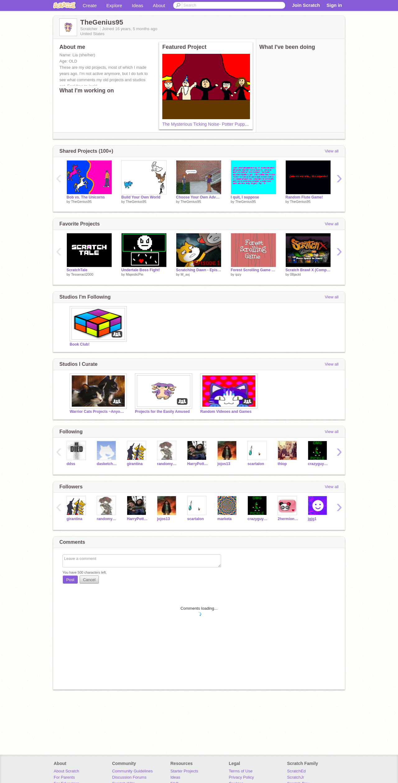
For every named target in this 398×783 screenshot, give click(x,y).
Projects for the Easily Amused (162, 411)
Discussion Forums (129, 777)
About (159, 5)
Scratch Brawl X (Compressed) (308, 270)
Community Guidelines (132, 771)
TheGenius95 (81, 201)
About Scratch (66, 771)
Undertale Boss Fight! (140, 270)
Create (90, 5)
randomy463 (167, 464)
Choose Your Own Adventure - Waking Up (198, 197)
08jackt (295, 274)
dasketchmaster (107, 464)
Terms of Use (241, 771)
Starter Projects (184, 771)
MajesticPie (134, 274)
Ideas (137, 5)
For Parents (64, 777)
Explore (114, 5)
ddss (71, 464)
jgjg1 (312, 519)
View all (332, 151)
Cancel (89, 579)
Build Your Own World (140, 197)
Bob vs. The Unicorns (86, 197)
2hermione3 (288, 519)
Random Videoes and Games (226, 411)
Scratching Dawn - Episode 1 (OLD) (198, 270)
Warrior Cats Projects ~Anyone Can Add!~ (98, 411)
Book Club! (80, 344)
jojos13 (223, 464)
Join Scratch (306, 5)
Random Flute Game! (304, 197)
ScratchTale (77, 270)
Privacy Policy (241, 777)
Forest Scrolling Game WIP (253, 270)
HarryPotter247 (197, 464)
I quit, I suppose (245, 197)
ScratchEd (296, 771)
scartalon (256, 464)
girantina (135, 464)
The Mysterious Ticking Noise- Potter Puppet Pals (210, 124)
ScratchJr (295, 777)
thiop (282, 464)
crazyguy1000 (318, 464)
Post (70, 579)
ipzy (238, 274)
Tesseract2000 (82, 274)
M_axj (185, 274)
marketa (224, 519)
